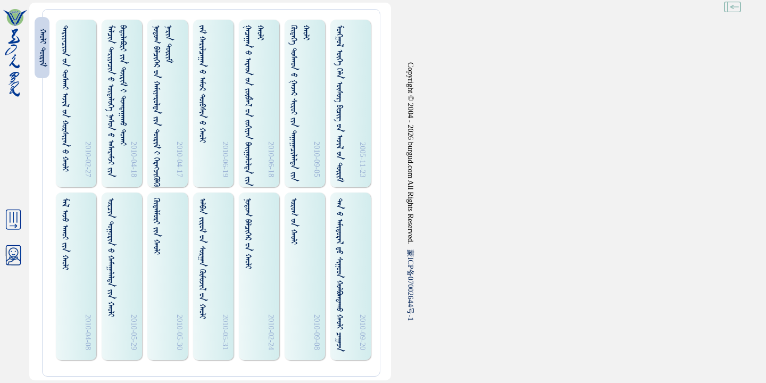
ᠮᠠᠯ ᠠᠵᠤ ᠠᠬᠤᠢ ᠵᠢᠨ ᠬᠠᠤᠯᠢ (65, 234)
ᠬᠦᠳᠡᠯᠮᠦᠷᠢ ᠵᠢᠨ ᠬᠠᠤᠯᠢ (156, 226)
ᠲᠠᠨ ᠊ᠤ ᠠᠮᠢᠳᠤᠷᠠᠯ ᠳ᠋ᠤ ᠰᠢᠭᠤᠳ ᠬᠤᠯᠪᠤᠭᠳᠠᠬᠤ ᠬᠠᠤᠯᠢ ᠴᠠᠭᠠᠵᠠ (339, 275)
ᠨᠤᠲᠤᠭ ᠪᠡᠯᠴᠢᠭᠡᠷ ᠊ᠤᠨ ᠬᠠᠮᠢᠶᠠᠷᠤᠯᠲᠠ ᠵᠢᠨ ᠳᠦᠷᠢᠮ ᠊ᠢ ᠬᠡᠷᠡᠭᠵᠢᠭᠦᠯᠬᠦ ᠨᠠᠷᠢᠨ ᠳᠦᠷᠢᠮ (162, 106)
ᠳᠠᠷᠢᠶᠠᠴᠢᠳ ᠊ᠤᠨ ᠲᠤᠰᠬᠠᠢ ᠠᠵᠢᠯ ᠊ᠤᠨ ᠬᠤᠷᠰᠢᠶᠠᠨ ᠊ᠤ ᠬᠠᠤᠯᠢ (65, 98)
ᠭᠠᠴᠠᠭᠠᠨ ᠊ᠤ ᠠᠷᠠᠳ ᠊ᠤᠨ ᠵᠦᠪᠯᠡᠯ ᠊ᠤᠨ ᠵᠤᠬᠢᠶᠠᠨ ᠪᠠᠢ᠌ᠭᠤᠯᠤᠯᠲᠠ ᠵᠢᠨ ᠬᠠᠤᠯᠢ (254, 105)
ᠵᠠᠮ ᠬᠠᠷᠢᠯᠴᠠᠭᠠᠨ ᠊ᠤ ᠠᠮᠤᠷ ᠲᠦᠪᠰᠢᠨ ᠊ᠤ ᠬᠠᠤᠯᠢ (202, 84)
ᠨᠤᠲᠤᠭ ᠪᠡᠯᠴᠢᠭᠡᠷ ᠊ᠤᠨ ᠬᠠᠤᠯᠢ (248, 233)
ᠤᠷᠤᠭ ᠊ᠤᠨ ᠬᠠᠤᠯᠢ (293, 221)
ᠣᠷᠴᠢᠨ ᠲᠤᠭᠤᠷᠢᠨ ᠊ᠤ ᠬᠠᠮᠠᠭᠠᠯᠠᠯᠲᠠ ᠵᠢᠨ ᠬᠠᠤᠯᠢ (110, 257)
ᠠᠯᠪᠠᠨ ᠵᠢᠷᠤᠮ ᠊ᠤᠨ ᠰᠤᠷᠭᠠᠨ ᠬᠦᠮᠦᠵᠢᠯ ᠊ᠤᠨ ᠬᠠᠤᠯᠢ (202, 258)
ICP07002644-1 (410, 285)
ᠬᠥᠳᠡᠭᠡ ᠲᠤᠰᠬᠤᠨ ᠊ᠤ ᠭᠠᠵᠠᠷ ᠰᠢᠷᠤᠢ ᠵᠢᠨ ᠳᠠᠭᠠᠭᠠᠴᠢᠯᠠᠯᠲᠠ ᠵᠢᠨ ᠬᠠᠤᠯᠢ (299, 103)
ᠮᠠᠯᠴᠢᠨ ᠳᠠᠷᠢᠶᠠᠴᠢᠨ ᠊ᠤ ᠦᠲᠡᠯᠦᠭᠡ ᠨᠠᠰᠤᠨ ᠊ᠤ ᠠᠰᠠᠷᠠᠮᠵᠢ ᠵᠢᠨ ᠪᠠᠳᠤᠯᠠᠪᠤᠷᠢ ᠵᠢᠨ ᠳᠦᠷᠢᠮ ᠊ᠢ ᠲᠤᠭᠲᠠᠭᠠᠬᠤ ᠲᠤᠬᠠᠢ (116, 101)
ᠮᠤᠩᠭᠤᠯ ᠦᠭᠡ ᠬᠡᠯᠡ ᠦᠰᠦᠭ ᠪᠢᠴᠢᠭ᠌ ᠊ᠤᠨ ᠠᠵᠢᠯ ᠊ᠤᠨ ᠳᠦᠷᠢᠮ (339, 103)
